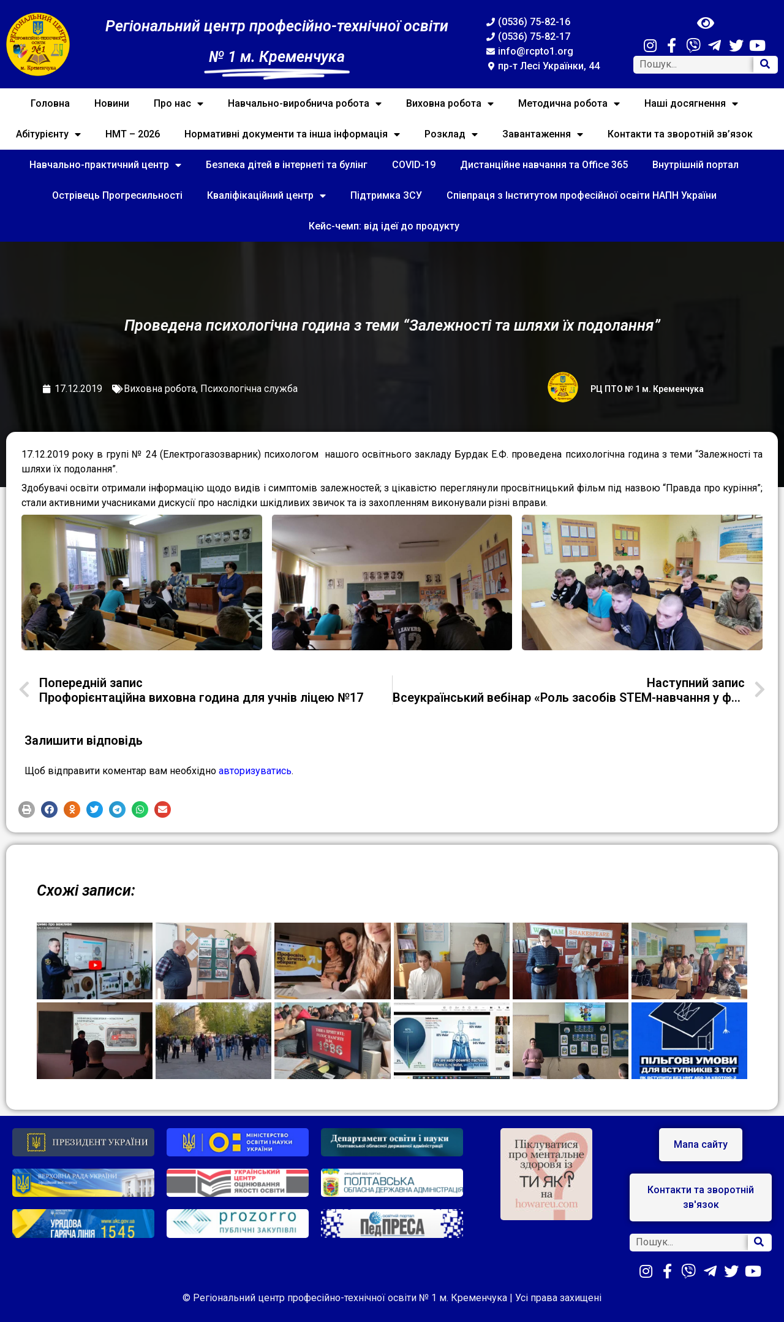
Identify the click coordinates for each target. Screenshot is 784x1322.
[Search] (765, 64)
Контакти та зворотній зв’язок (680, 134)
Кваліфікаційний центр (266, 196)
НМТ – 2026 (132, 134)
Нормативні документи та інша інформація (292, 134)
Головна (50, 103)
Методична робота (569, 104)
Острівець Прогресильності (117, 195)
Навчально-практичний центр (105, 165)
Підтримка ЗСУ (386, 195)
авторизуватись (255, 771)
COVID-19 (413, 165)
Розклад (451, 134)
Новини (111, 103)
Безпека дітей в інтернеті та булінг (287, 165)
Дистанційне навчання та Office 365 (544, 165)
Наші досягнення (691, 104)
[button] (26, 809)
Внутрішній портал (695, 165)
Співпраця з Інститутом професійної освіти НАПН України (582, 195)
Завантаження (542, 134)
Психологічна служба (249, 388)
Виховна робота (450, 104)
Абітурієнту (48, 134)
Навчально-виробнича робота (305, 104)
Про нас (178, 104)
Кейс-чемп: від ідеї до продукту (384, 226)
